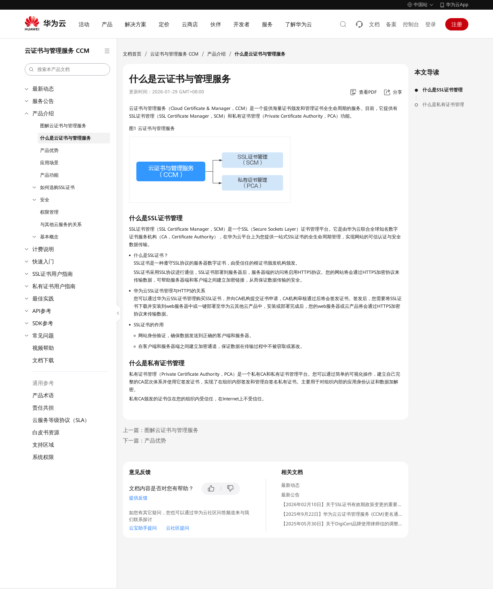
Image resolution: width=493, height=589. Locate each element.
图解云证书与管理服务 (63, 125)
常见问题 (43, 335)
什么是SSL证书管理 (443, 90)
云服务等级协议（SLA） (61, 420)
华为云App (457, 4)
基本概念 (49, 237)
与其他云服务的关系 (61, 224)
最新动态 (43, 89)
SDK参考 (42, 323)
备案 (391, 24)
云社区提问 (177, 528)
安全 (44, 200)
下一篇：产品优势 (144, 440)
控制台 (411, 24)
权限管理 (49, 212)
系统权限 (43, 457)
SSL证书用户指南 (52, 274)
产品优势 (49, 150)
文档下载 (43, 360)
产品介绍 (43, 113)
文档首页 (132, 54)
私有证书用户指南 (53, 286)
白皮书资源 (45, 432)
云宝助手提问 (143, 528)
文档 (374, 24)
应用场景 (49, 162)
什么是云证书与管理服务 (65, 138)
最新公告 (290, 495)
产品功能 (49, 175)
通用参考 (43, 383)
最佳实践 (43, 298)
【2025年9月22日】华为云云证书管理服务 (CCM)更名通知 (342, 514)
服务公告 (43, 101)
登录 (430, 24)
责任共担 (43, 408)
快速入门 (43, 261)
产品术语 (43, 395)
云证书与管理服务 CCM (174, 54)
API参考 (41, 311)
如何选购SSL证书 (57, 187)
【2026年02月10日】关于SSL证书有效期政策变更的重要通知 (344, 504)
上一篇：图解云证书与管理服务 (160, 430)
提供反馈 (138, 498)
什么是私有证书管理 (443, 104)
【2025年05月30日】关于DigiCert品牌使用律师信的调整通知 (344, 524)
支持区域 (43, 445)
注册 (456, 24)
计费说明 (43, 249)
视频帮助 (43, 348)
